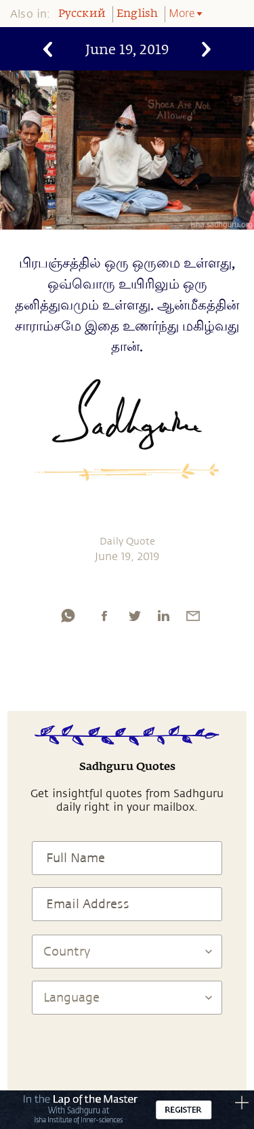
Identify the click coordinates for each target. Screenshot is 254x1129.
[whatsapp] (67, 615)
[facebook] (104, 615)
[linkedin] (163, 615)
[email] (193, 615)
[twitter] (134, 615)
